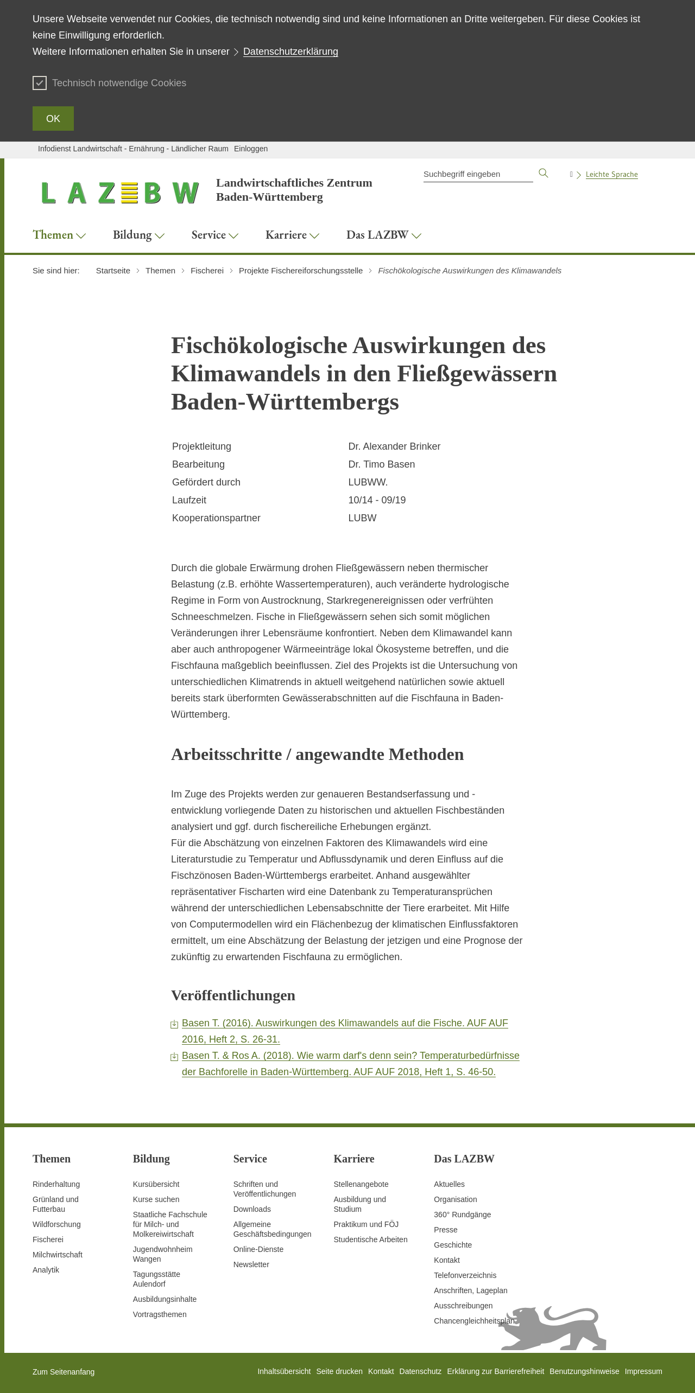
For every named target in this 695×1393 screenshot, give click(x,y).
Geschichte (453, 1245)
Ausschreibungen (463, 1305)
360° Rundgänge (462, 1214)
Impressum (643, 1371)
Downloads (252, 1209)
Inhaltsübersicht (284, 1371)
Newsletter (251, 1264)
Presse (446, 1229)
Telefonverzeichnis (465, 1275)
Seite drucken (339, 1371)
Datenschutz (421, 1371)
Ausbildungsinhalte (165, 1299)
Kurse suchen (156, 1199)
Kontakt (446, 1260)
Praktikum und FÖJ (366, 1224)
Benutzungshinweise (584, 1371)
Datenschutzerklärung (290, 51)
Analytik (46, 1270)
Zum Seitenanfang (63, 1372)
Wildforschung (57, 1224)
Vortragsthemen (160, 1314)
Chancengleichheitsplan (474, 1321)
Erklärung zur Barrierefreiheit (495, 1371)
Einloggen (251, 148)
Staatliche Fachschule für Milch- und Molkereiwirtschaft (170, 1224)
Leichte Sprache (612, 174)
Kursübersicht (156, 1184)
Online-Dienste (258, 1249)
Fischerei (48, 1239)
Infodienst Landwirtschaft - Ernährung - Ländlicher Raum (133, 148)
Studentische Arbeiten (370, 1239)
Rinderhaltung (56, 1184)
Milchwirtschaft (58, 1254)
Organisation (455, 1199)
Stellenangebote (360, 1184)
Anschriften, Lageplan (470, 1290)
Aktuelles (449, 1184)
